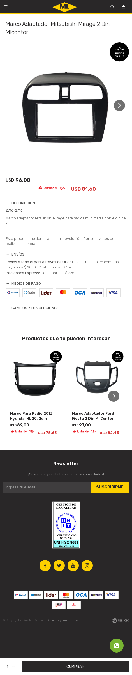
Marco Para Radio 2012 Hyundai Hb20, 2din (31, 416)
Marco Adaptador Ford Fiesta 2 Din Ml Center (93, 416)
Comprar (75, 666)
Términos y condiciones (63, 620)
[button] (121, 105)
